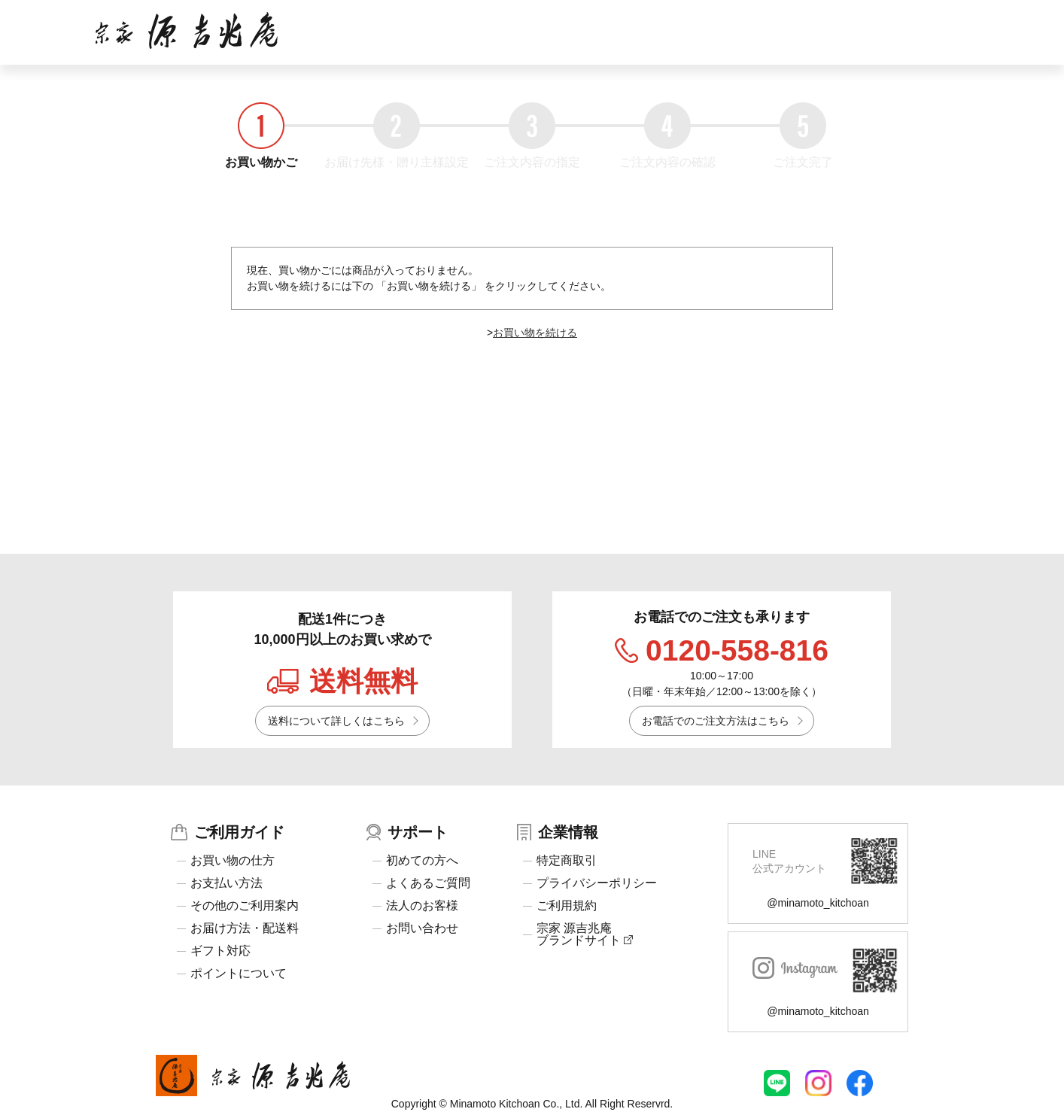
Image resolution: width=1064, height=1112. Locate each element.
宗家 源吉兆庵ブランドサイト (585, 934)
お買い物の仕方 (232, 861)
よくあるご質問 (428, 883)
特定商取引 (567, 861)
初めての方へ (422, 861)
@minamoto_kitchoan (818, 903)
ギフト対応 (220, 951)
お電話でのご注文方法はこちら (715, 721)
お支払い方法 (226, 883)
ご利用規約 (567, 906)
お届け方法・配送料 (244, 928)
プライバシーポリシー (597, 883)
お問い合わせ (422, 928)
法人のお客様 (422, 906)
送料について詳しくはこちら (336, 721)
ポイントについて (238, 974)
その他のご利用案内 (244, 906)
